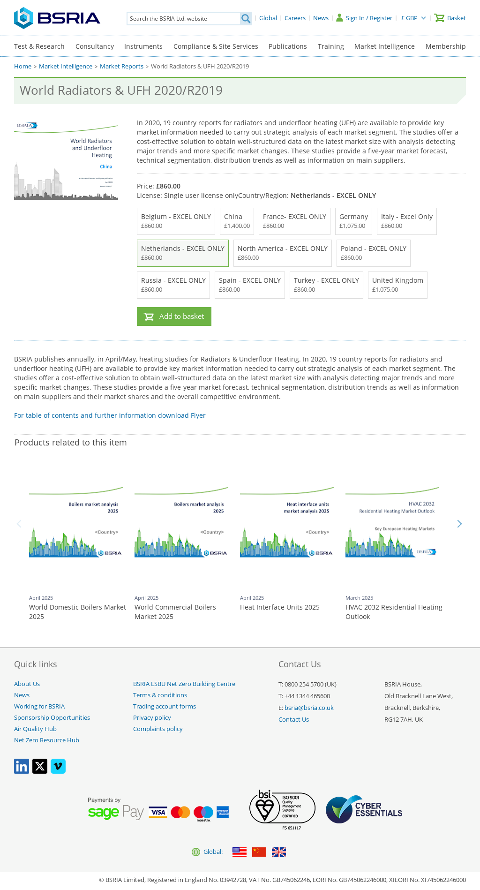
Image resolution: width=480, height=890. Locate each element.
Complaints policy (158, 729)
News (22, 695)
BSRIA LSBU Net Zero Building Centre (184, 684)
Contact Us (293, 720)
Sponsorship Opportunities (52, 718)
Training (331, 46)
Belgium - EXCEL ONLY (176, 221)
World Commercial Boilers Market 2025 (175, 612)
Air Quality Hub (35, 729)
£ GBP (409, 18)
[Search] (245, 18)
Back (20, 523)
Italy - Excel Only (407, 221)
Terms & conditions (160, 695)
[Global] (268, 18)
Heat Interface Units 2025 (280, 607)
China (237, 221)
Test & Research (39, 46)
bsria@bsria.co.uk (309, 708)
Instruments (143, 46)
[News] (321, 18)
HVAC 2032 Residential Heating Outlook (393, 612)
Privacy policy (152, 718)
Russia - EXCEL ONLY (173, 285)
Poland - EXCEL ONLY (373, 253)
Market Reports (121, 66)
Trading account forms (164, 706)
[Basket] (450, 18)
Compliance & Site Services (215, 46)
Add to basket (181, 316)
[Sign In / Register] (364, 18)
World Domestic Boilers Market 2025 (77, 612)
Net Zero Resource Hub (46, 740)
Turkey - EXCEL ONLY (326, 285)
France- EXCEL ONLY (294, 221)
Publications (288, 46)
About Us (27, 684)
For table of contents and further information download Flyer (110, 415)
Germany (353, 221)
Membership (446, 46)
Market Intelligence (384, 46)
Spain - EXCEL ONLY (250, 285)
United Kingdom (397, 285)
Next (459, 523)
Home (22, 66)
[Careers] (295, 18)
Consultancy (94, 46)
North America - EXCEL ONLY (283, 253)
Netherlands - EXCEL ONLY (183, 253)
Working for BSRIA (39, 706)
